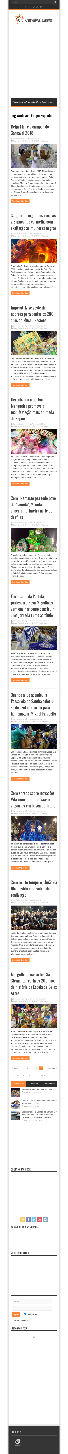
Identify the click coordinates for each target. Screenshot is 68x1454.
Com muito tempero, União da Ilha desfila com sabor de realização (34, 888)
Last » (42, 1075)
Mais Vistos (18, 1084)
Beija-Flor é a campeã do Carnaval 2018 (30, 129)
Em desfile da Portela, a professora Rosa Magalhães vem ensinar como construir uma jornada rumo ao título (32, 605)
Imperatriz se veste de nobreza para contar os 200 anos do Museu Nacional (32, 313)
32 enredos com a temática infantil (37, 1089)
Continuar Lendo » (20, 201)
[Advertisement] (34, 60)
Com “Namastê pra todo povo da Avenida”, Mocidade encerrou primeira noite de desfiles (33, 507)
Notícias (27, 141)
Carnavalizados (18, 234)
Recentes (34, 1084)
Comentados (49, 1084)
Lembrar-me (30, 1314)
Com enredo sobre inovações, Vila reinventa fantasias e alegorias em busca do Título (33, 799)
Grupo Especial (18, 141)
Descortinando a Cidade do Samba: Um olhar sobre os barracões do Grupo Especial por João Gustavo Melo (39, 1114)
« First (15, 1068)
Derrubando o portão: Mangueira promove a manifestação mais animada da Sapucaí (32, 408)
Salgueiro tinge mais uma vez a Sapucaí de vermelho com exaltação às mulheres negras (33, 221)
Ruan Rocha (17, 139)
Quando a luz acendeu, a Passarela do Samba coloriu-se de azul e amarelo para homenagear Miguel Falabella (33, 704)
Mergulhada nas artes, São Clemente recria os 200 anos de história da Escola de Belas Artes (34, 983)
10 (18, 1075)
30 (30, 1075)
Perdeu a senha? (21, 1320)
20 (24, 1075)
